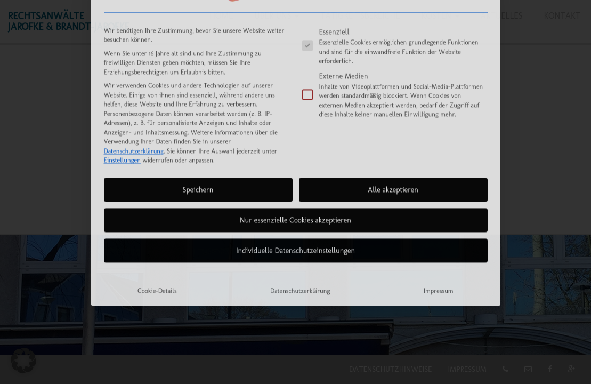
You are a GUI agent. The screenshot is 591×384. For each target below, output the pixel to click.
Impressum (439, 213)
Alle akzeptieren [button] (393, 111)
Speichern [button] (198, 111)
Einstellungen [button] (122, 82)
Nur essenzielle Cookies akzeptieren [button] (295, 142)
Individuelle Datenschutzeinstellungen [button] (295, 172)
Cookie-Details (156, 213)
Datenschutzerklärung (134, 73)
